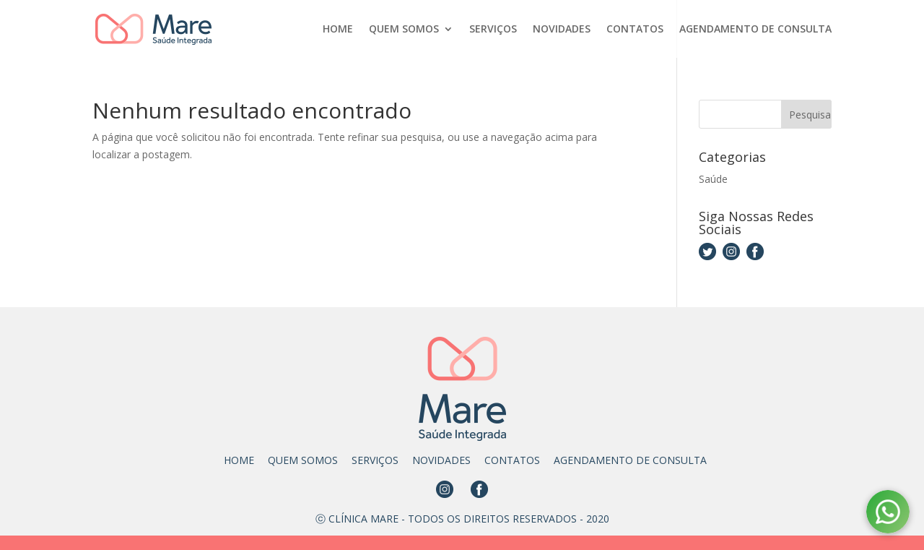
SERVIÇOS (493, 29)
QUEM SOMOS (404, 29)
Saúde (713, 179)
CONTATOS (634, 29)
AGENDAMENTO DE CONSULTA (755, 29)
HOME (338, 29)
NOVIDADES (561, 29)
